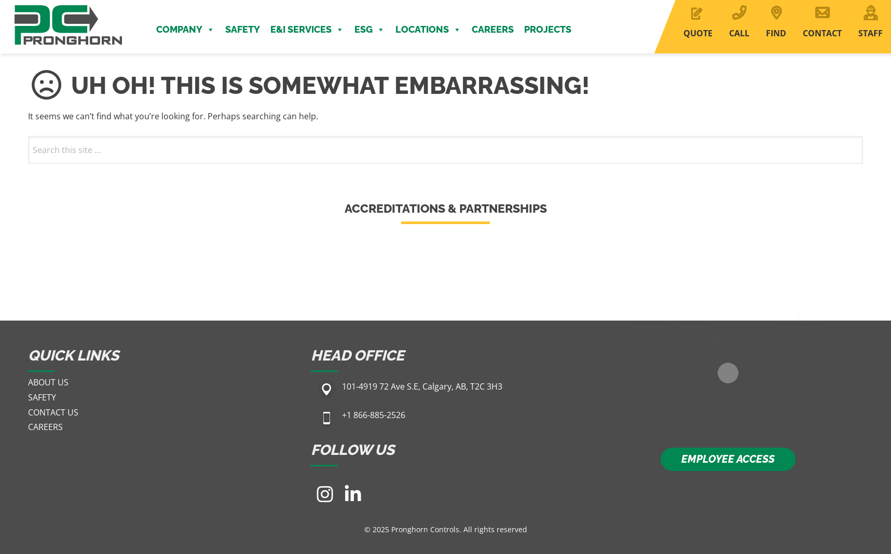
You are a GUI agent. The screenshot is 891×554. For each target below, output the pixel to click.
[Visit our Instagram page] (324, 493)
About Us (48, 382)
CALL (739, 33)
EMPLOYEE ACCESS (728, 459)
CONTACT (822, 33)
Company (185, 29)
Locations (428, 29)
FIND (776, 33)
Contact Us (53, 412)
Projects (547, 29)
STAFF (870, 33)
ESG (369, 29)
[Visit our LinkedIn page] (352, 493)
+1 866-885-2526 (373, 415)
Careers (493, 29)
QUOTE (697, 33)
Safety (242, 29)
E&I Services (307, 29)
